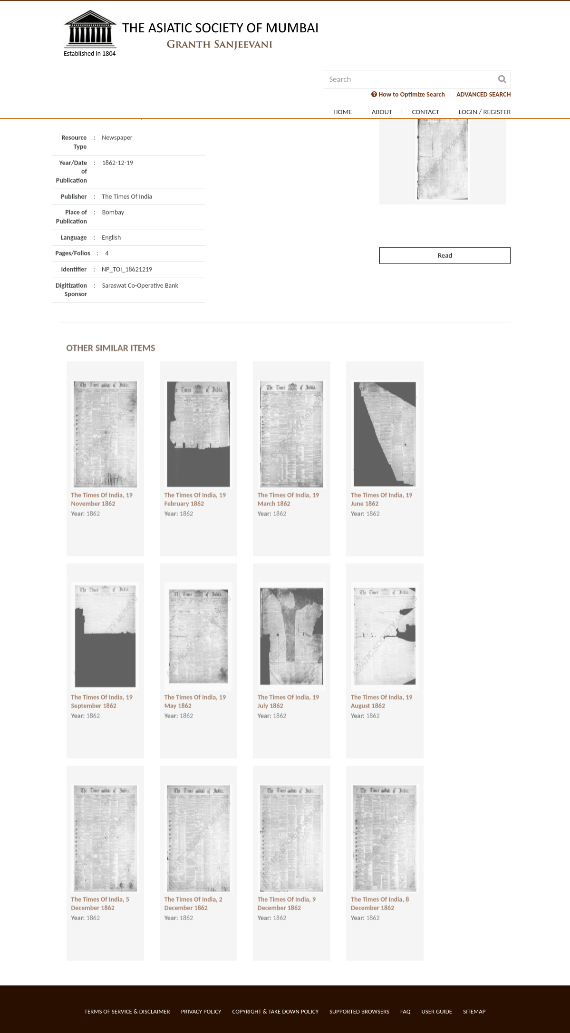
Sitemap (474, 1011)
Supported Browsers (359, 1011)
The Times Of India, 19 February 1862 (195, 488)
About (382, 112)
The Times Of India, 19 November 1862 (102, 488)
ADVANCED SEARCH (483, 94)
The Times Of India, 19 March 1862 (288, 488)
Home (342, 112)
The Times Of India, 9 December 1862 (287, 892)
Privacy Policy (201, 1011)
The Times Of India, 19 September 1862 (102, 690)
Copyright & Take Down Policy (275, 1011)
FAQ (405, 1011)
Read (445, 226)
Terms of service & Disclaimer (127, 1011)
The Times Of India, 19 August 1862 (381, 690)
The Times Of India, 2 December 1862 (193, 892)
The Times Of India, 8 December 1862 (380, 892)
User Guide (436, 1011)
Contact (425, 112)
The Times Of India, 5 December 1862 (100, 892)
